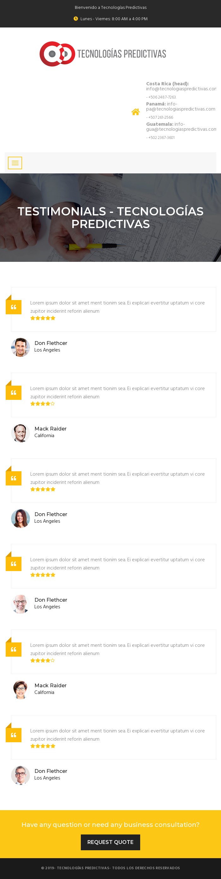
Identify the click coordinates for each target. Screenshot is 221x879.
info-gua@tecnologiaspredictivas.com (182, 127)
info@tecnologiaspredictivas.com (182, 86)
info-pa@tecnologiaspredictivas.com (180, 107)
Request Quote (110, 842)
